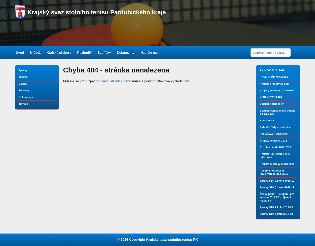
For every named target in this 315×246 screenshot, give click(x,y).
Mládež (35, 52)
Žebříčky (104, 52)
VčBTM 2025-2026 (271, 97)
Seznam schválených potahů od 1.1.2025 (278, 112)
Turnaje (23, 103)
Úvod (20, 52)
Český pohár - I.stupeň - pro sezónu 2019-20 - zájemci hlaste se (277, 197)
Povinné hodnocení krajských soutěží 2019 (274, 172)
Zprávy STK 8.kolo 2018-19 (276, 213)
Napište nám (150, 52)
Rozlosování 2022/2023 (274, 133)
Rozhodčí (84, 52)
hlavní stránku (111, 81)
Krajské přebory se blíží (274, 83)
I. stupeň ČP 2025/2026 (274, 77)
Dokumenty (125, 52)
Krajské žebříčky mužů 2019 (277, 163)
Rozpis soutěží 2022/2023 (275, 147)
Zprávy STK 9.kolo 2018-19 (276, 207)
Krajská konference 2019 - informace (276, 155)
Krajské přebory (59, 52)
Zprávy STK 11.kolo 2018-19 (277, 187)
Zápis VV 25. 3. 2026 (272, 70)
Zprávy (23, 70)
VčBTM (23, 83)
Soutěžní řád (267, 120)
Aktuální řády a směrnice (275, 127)
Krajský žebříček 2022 (273, 140)
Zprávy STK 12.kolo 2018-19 (277, 180)
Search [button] (296, 52)
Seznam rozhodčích (272, 103)
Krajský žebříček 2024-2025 (277, 90)
